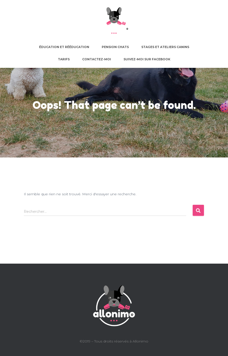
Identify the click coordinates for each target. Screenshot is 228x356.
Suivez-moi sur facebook (147, 59)
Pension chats (115, 47)
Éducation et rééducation (64, 47)
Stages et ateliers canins (165, 47)
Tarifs (64, 59)
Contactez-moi (96, 59)
